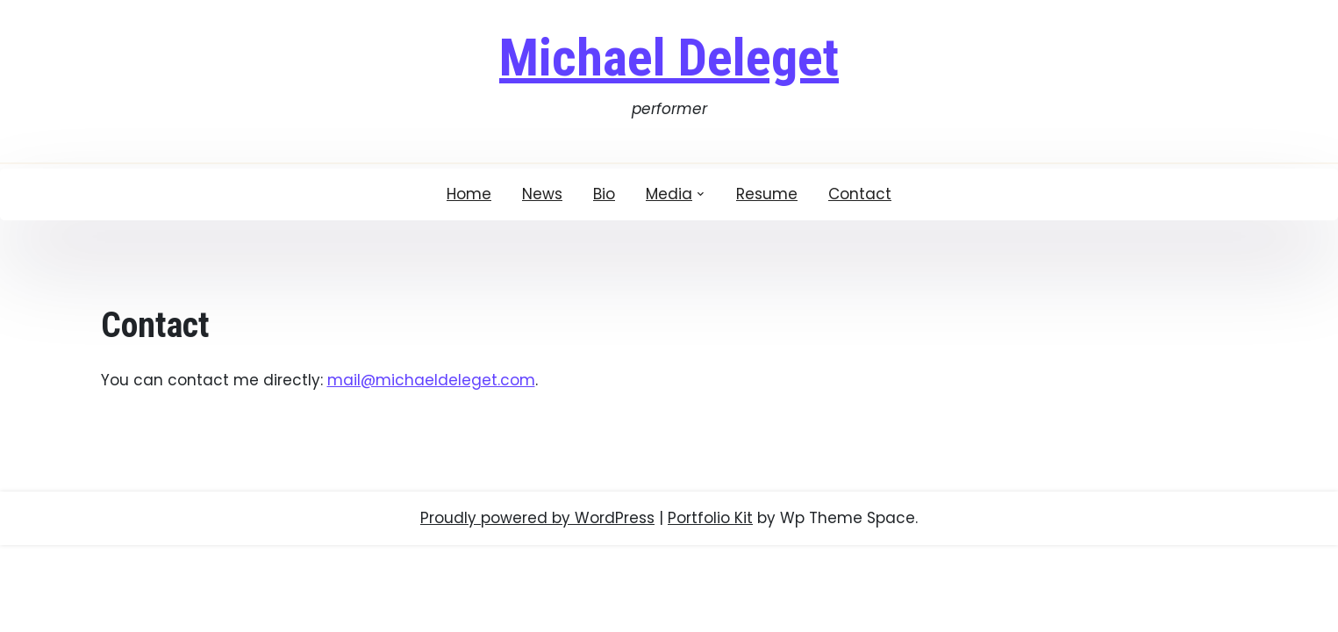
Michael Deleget (669, 57)
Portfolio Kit (710, 517)
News (542, 194)
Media (669, 194)
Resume (767, 194)
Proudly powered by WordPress (537, 517)
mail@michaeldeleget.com (431, 380)
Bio (604, 194)
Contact (859, 194)
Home (469, 194)
